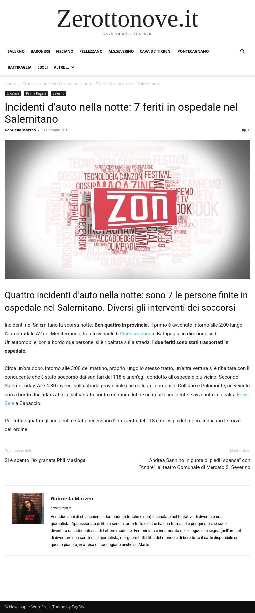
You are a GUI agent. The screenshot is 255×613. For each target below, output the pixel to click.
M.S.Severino (121, 51)
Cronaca (30, 84)
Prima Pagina (36, 93)
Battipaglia (19, 67)
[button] (242, 51)
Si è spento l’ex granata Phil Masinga (45, 460)
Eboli (42, 67)
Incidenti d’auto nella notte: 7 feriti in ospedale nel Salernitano (121, 113)
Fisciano (64, 51)
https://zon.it (61, 508)
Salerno (16, 51)
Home (10, 84)
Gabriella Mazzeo (20, 129)
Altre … (61, 67)
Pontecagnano (193, 51)
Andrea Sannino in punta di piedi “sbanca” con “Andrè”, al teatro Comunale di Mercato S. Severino (194, 463)
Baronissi (40, 51)
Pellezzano (91, 51)
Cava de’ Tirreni (156, 51)
